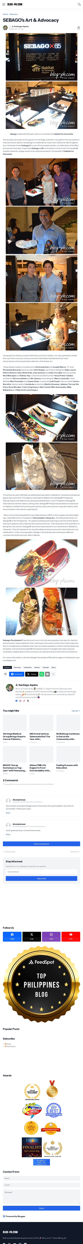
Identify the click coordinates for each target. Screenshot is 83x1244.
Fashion (37, 667)
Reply (8, 813)
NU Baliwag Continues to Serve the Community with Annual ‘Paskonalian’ (68, 736)
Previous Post (10, 852)
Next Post (74, 852)
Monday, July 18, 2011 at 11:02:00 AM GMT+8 (27, 802)
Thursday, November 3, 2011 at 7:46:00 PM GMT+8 (29, 826)
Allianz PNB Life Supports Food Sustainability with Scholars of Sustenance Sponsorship (39, 768)
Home (5, 14)
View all (75, 711)
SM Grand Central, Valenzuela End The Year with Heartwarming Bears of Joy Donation (41, 736)
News (53, 667)
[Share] (77, 27)
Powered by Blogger (14, 1216)
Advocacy (14, 14)
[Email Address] (41, 871)
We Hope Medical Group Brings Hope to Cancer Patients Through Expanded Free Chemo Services (14, 736)
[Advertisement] (41, 904)
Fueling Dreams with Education (67, 766)
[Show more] (53, 674)
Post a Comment (41, 844)
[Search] (79, 4)
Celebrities (28, 667)
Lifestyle (46, 667)
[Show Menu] (3, 4)
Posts (8, 1044)
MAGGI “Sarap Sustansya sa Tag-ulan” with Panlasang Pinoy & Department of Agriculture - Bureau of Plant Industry (14, 768)
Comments (10, 1046)
